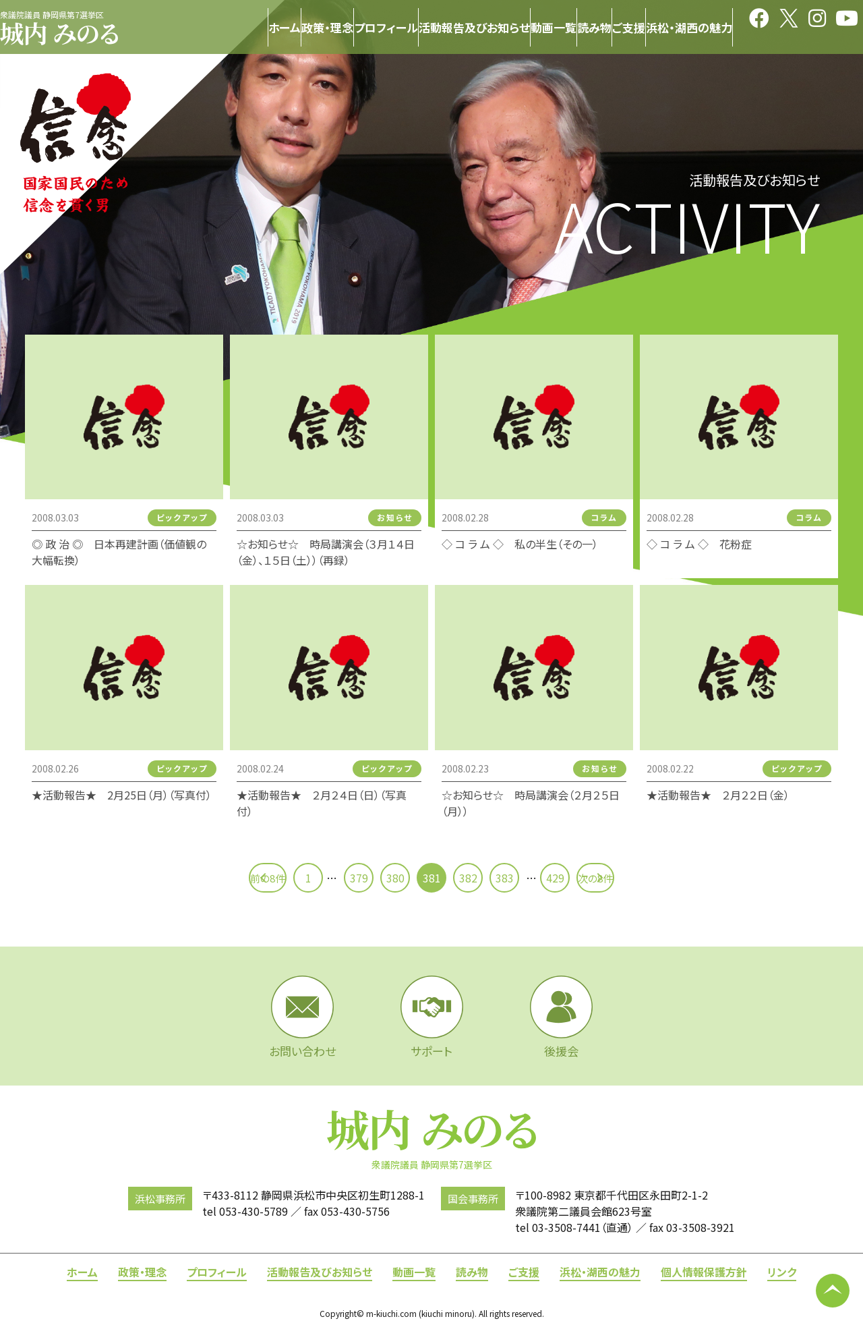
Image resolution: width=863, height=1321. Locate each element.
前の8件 (237, 878)
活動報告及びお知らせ (319, 1272)
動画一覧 (414, 1272)
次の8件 (626, 878)
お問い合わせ (302, 1017)
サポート (431, 1017)
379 (359, 878)
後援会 (561, 1017)
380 (395, 878)
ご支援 (523, 1272)
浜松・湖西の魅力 (600, 1272)
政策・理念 (142, 1272)
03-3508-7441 (566, 1227)
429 (555, 878)
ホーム (82, 1272)
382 (468, 878)
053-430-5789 (253, 1211)
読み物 (472, 1272)
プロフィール (217, 1272)
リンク (781, 1272)
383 (505, 878)
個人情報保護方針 (704, 1272)
